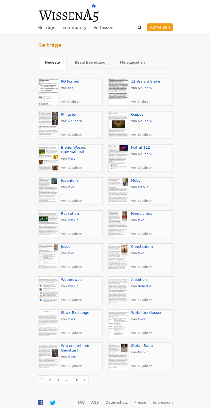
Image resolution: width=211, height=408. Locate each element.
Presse (140, 402)
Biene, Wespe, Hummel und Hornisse (73, 152)
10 (76, 380)
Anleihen (139, 280)
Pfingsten (69, 114)
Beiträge (46, 27)
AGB (95, 402)
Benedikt (144, 286)
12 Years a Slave (145, 81)
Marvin (73, 159)
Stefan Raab (142, 346)
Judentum (69, 180)
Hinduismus (141, 213)
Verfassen (103, 27)
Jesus (65, 246)
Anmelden (160, 27)
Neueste (52, 62)
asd (70, 88)
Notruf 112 (140, 147)
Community (74, 27)
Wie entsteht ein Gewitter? (75, 348)
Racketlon (70, 213)
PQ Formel (70, 81)
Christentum (142, 246)
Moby (136, 180)
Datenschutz (117, 402)
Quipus (137, 114)
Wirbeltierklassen (146, 313)
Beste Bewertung (90, 62)
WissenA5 (68, 12)
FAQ (81, 402)
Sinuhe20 (145, 88)
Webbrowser (72, 280)
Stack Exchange (75, 313)
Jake (71, 187)
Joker (72, 319)
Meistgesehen (132, 62)
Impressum (163, 402)
